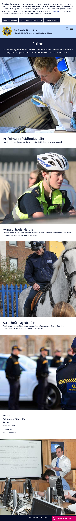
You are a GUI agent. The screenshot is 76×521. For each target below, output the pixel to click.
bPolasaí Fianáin (57, 11)
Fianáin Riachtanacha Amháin (31, 20)
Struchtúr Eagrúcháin (19, 322)
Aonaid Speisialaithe (18, 229)
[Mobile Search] (67, 28)
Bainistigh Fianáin (51, 20)
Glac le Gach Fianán (10, 20)
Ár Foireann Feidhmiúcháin (23, 138)
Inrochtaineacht (65, 519)
